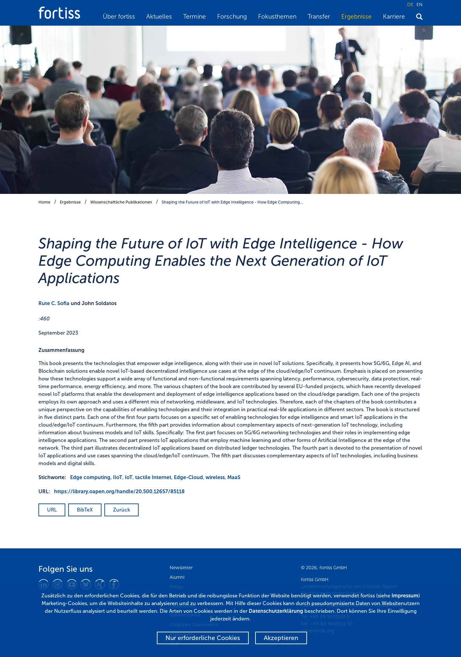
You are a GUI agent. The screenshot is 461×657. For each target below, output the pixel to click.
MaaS (233, 477)
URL (52, 510)
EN (420, 4)
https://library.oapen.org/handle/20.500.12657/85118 (119, 491)
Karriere (394, 16)
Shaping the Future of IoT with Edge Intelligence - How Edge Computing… (232, 202)
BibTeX (85, 510)
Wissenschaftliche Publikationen (121, 202)
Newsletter (181, 567)
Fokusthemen (277, 16)
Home (44, 202)
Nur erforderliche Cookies (203, 638)
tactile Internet (153, 477)
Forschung (232, 16)
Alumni (177, 577)
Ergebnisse (356, 16)
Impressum (405, 596)
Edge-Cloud (188, 477)
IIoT (117, 477)
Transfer (319, 16)
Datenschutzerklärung (276, 611)
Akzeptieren (281, 638)
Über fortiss (119, 16)
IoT (129, 477)
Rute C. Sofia (53, 303)
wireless (215, 477)
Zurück (121, 510)
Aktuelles (159, 16)
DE (410, 4)
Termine (194, 16)
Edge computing (90, 477)
